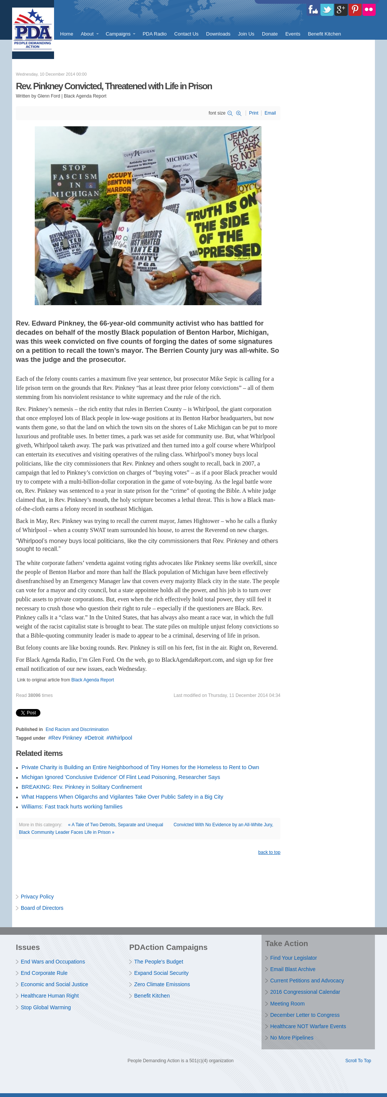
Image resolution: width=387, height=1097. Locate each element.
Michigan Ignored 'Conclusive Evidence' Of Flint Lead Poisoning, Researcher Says (121, 777)
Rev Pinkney (66, 738)
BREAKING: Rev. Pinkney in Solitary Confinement (82, 787)
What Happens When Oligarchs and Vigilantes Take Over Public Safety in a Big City (122, 797)
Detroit (96, 738)
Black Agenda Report (92, 680)
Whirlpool (121, 738)
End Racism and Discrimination (77, 729)
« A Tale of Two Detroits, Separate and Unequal (115, 824)
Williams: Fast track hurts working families (72, 807)
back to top (269, 852)
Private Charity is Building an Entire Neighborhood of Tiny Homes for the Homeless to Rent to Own (140, 767)
